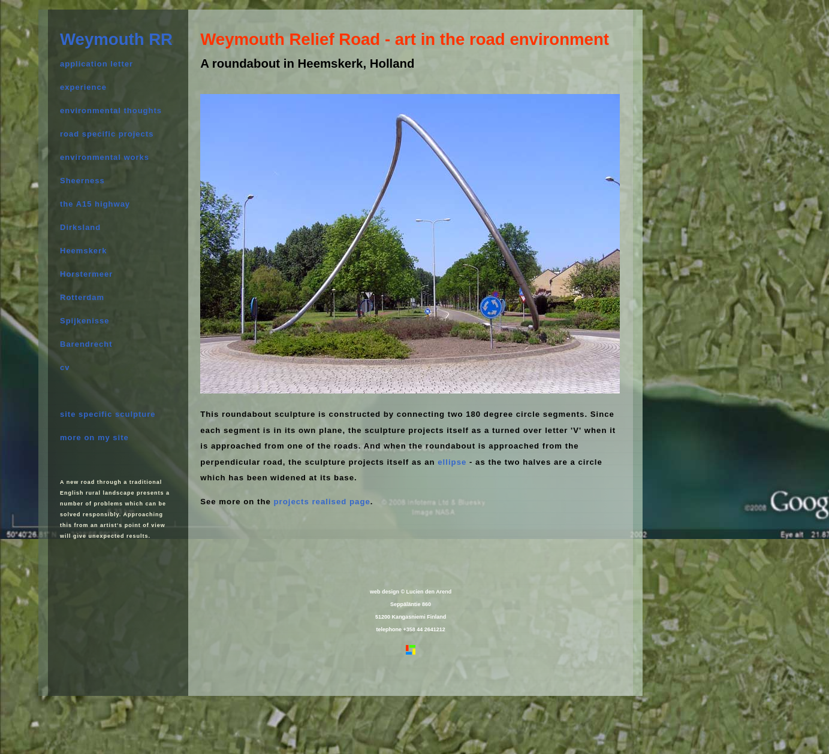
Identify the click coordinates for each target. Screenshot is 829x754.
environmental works (104, 157)
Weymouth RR (116, 39)
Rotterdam (82, 297)
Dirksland (80, 227)
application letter (96, 63)
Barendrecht (86, 344)
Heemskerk (83, 250)
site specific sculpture (108, 414)
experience (83, 87)
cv (65, 367)
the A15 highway (95, 203)
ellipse (452, 462)
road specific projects (106, 133)
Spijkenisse (85, 320)
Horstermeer (86, 273)
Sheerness (82, 180)
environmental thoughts (111, 110)
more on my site (94, 437)
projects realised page (320, 501)
